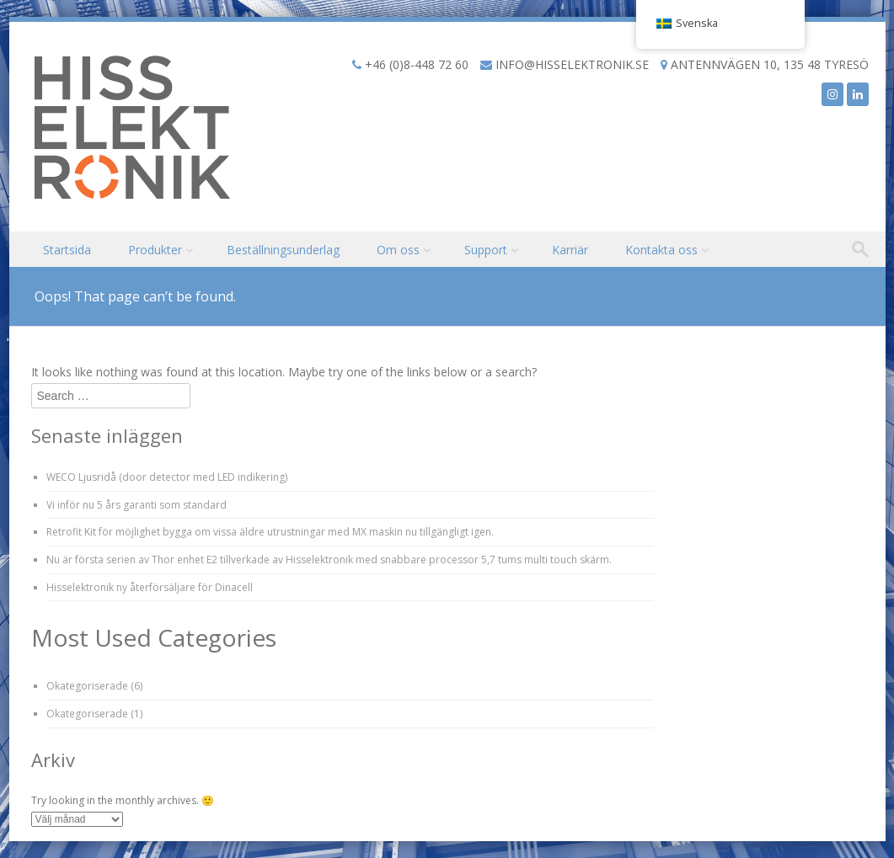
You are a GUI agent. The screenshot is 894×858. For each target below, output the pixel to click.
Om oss (398, 250)
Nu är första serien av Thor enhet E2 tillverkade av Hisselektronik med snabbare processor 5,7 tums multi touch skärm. (329, 559)
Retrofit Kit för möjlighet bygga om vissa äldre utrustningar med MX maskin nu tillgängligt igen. (270, 532)
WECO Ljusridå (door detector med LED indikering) (166, 477)
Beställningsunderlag (283, 250)
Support (485, 250)
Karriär (570, 250)
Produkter (155, 250)
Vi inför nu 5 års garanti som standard (136, 505)
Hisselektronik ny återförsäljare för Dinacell (149, 587)
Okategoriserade (87, 686)
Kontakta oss (661, 250)
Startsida (67, 250)
